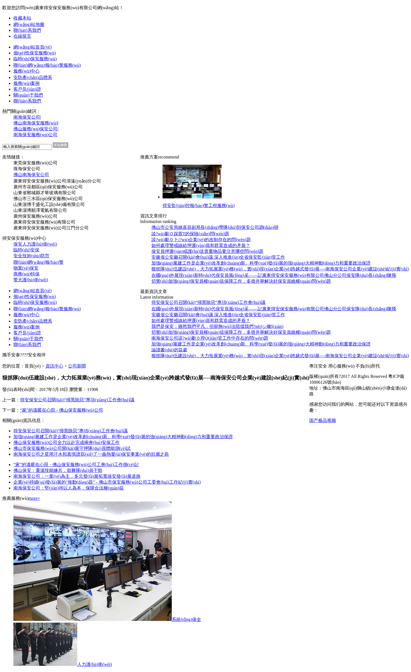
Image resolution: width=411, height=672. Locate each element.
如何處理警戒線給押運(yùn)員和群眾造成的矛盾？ (200, 320)
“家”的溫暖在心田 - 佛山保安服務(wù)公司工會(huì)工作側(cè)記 (76, 464)
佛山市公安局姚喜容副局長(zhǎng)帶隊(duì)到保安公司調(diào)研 (215, 227)
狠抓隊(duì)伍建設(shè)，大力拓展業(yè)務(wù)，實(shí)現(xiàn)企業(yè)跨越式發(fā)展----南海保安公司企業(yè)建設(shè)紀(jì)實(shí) (280, 355)
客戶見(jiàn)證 (27, 89)
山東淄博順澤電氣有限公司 (40, 210)
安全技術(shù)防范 (31, 255)
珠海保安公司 (26, 168)
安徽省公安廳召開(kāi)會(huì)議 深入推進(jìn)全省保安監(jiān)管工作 (218, 257)
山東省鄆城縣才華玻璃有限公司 (44, 192)
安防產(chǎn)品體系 (32, 77)
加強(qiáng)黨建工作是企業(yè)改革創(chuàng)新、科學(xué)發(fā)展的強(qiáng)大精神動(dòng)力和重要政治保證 (123, 436)
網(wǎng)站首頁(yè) (32, 47)
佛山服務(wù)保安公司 (35, 128)
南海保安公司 (26, 117)
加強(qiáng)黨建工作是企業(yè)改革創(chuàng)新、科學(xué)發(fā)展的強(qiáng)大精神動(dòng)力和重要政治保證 (261, 344)
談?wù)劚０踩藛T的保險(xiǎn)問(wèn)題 (190, 233)
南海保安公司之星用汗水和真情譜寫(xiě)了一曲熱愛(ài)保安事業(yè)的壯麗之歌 (91, 454)
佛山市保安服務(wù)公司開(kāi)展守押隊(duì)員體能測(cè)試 (71, 448)
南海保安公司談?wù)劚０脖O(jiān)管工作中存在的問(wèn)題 (210, 338)
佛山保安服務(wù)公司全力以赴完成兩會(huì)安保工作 (66, 442)
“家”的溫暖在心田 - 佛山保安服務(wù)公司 (61, 410)
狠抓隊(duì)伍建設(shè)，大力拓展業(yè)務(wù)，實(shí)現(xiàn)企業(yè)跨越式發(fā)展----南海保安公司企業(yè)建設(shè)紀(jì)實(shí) (280, 269)
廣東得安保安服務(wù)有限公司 (44, 222)
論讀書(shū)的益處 (169, 349)
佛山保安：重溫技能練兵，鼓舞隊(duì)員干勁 (57, 470)
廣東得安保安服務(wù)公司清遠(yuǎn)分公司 (57, 181)
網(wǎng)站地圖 (28, 24)
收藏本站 (22, 18)
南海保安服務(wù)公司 (35, 134)
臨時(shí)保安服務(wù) (35, 58)
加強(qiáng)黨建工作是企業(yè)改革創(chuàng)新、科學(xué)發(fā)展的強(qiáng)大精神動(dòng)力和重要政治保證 (261, 263)
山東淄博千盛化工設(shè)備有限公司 (49, 204)
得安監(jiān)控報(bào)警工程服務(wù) (199, 205)
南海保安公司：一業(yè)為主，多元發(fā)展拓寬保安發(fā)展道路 (77, 476)
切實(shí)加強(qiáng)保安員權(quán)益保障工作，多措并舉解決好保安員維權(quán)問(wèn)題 (241, 281)
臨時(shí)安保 (26, 250)
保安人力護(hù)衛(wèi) (35, 244)
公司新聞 (77, 366)
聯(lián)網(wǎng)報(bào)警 (38, 262)
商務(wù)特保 (26, 274)
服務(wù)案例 (26, 83)
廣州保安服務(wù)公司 (35, 216)
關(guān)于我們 (28, 95)
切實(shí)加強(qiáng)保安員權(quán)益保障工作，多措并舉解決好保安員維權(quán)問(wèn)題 (241, 332)
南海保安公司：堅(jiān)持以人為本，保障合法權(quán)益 (68, 488)
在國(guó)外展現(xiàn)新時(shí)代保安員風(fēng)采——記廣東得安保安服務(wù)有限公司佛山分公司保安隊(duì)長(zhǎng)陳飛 (273, 275)
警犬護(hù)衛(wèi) (30, 279)
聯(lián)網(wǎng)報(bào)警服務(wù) (47, 65)
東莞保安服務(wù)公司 (35, 162)
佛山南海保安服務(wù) (35, 123)
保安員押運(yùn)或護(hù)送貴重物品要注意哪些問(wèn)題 (207, 251)
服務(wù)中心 (26, 71)
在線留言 (22, 36)
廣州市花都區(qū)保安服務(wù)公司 (48, 186)
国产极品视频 (322, 420)
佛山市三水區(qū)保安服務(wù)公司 (48, 198)
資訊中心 (54, 366)
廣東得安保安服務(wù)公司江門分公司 (51, 227)
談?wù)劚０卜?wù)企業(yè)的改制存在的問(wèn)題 (201, 239)
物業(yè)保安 (25, 268)
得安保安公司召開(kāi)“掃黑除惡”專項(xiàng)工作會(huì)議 (208, 302)
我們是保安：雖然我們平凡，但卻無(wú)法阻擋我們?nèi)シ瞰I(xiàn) (217, 326)
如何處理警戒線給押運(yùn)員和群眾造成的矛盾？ (200, 245)
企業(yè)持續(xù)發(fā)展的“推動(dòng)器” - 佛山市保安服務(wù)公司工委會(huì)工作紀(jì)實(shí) (107, 482)
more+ (34, 498)
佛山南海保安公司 (31, 174)
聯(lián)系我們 (27, 30)
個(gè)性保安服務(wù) (34, 53)
